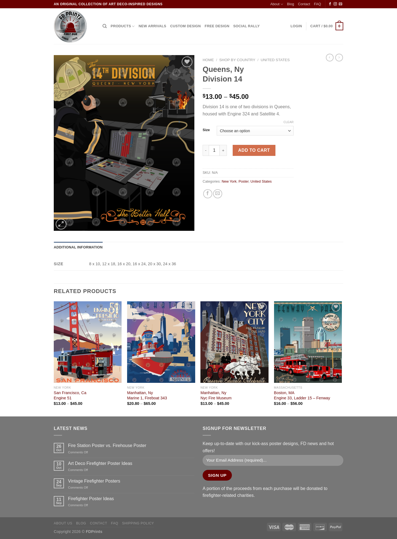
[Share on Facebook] (207, 193)
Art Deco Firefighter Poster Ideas (100, 463)
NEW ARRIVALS (152, 26)
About (276, 4)
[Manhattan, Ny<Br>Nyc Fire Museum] (234, 342)
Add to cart (254, 150)
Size (206, 130)
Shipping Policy (138, 523)
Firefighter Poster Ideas (91, 498)
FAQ (317, 4)
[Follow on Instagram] (335, 4)
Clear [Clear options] (288, 122)
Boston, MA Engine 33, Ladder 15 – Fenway (302, 395)
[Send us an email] (340, 4)
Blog (290, 4)
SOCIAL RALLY (246, 26)
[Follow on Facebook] (330, 4)
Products (123, 26)
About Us (63, 523)
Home (208, 60)
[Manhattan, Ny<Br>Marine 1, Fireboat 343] (161, 342)
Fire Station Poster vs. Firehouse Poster (107, 445)
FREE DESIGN (217, 26)
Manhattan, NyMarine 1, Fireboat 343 (147, 395)
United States (275, 60)
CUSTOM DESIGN (185, 26)
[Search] (105, 26)
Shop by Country (237, 60)
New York (229, 181)
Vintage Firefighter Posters (94, 481)
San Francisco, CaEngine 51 (70, 395)
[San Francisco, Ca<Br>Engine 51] (88, 342)
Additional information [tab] (78, 247)
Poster (243, 181)
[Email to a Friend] (217, 193)
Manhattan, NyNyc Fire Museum (216, 395)
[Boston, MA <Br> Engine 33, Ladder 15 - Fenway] (308, 342)
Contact (304, 4)
